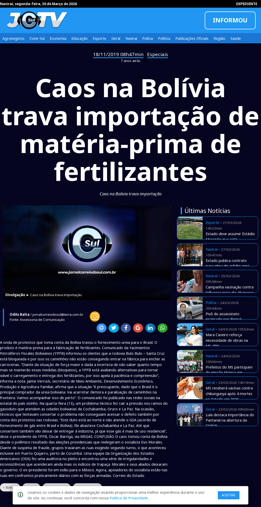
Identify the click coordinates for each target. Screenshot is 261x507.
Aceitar (229, 495)
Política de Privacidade (129, 497)
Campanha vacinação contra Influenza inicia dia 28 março (230, 289)
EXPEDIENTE (246, 4)
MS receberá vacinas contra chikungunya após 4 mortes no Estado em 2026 (229, 393)
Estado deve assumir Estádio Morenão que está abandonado (230, 239)
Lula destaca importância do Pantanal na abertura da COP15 (230, 420)
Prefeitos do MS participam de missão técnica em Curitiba (229, 372)
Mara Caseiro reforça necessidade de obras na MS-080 (227, 340)
